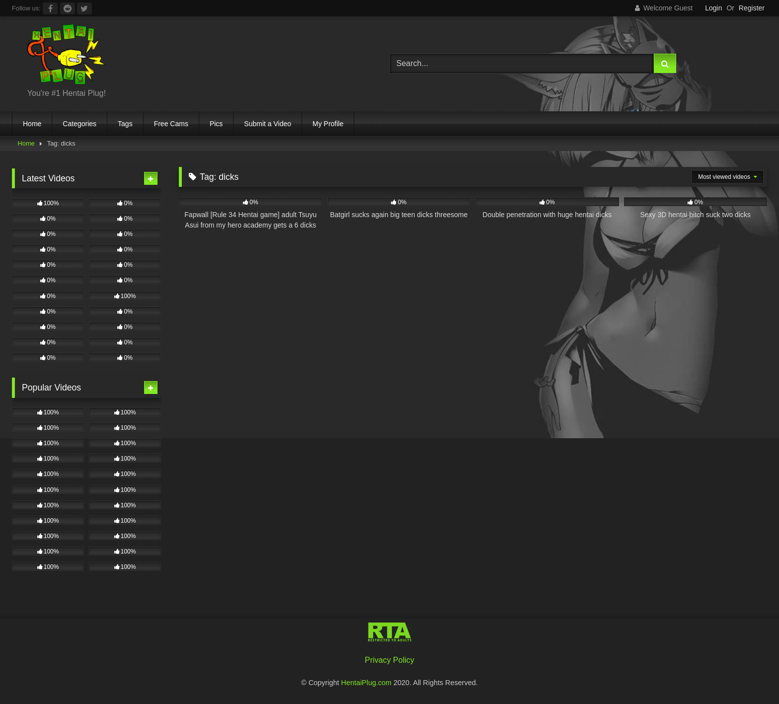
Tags (125, 124)
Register (752, 8)
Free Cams (171, 124)
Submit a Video (267, 124)
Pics (216, 124)
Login (713, 8)
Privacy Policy (389, 660)
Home (32, 124)
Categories (79, 124)
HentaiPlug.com (367, 683)
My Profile (327, 124)
